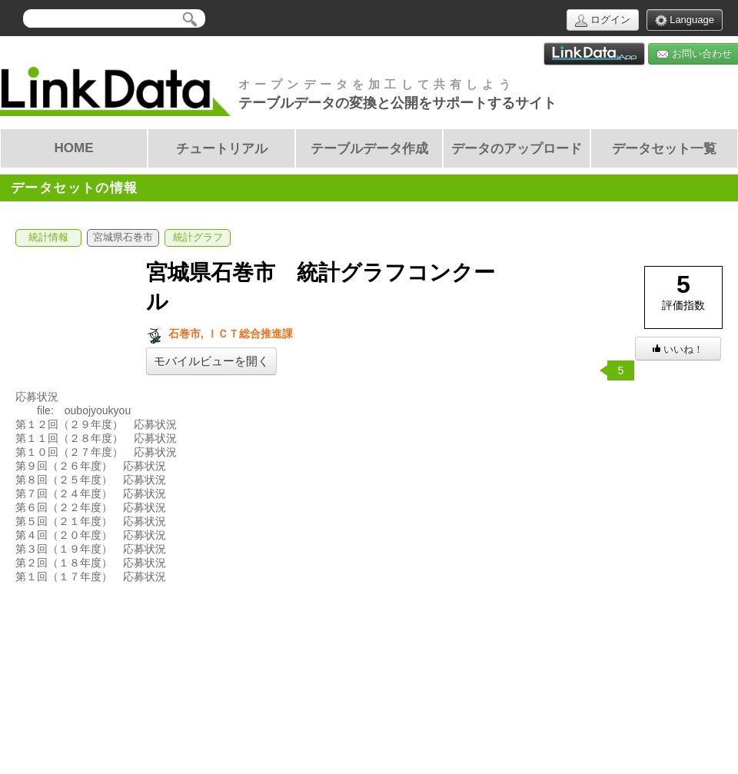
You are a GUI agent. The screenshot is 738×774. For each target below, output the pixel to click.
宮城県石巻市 (123, 237)
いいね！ (678, 349)
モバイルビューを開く (211, 361)
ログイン (602, 20)
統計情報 (48, 237)
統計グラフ (198, 237)
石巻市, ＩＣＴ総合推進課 (219, 334)
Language (684, 20)
